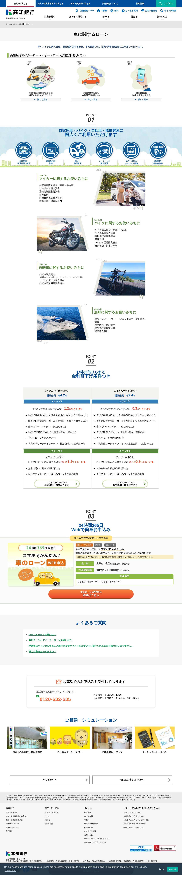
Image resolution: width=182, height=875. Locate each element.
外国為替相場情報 (91, 824)
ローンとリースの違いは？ (42, 634)
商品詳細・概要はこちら (56, 483)
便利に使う (162, 16)
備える (134, 16)
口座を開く (49, 16)
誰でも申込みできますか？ (42, 651)
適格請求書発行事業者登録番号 (85, 799)
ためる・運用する (77, 16)
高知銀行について (110, 3)
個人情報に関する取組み (44, 795)
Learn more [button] (10, 870)
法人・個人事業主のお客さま (50, 3)
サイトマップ (128, 799)
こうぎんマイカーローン (88, 581)
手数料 (104, 11)
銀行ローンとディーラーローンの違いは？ (50, 640)
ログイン (168, 3)
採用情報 (140, 3)
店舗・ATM (88, 827)
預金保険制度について (15, 797)
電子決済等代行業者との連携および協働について (45, 797)
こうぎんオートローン (111, 581)
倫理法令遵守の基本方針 (23, 795)
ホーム (8, 24)
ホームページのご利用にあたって (97, 839)
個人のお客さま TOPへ (132, 779)
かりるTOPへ (50, 779)
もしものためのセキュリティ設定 (136, 820)
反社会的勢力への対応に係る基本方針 (106, 795)
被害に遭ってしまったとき (133, 827)
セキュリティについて (131, 812)
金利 (116, 11)
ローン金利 (88, 816)
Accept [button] (172, 869)
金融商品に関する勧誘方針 (79, 795)
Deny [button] (161, 869)
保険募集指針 (61, 795)
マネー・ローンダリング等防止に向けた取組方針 (152, 797)
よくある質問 (132, 11)
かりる (106, 16)
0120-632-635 (55, 699)
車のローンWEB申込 (91, 594)
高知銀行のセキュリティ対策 (134, 824)
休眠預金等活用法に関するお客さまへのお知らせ (85, 797)
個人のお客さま (21, 3)
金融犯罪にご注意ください (133, 816)
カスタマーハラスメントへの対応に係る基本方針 (25, 799)
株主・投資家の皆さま (80, 3)
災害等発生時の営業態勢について (118, 797)
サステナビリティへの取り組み (58, 799)
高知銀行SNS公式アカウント (95, 842)
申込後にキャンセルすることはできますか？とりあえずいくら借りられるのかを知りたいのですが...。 (81, 646)
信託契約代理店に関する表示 (110, 799)
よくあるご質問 (90, 831)
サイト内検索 (170, 11)
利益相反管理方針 (164, 795)
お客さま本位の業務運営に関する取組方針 (139, 795)
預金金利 (87, 812)
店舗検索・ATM (87, 11)
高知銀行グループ (12, 827)
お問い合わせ (151, 11)
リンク (9, 795)
